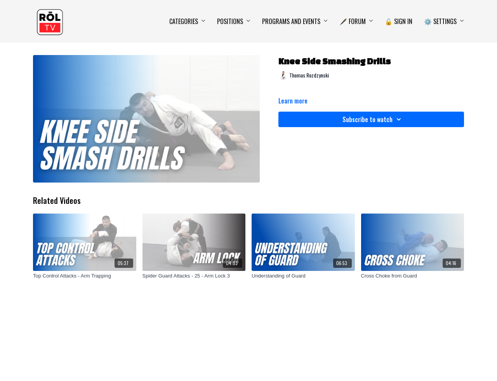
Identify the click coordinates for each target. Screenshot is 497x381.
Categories (187, 21)
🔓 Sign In (398, 21)
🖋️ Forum (356, 21)
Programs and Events (295, 21)
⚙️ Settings (444, 21)
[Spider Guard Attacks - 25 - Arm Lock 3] (194, 276)
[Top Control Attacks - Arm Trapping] (84, 276)
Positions (233, 21)
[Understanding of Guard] (303, 276)
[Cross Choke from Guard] (412, 276)
